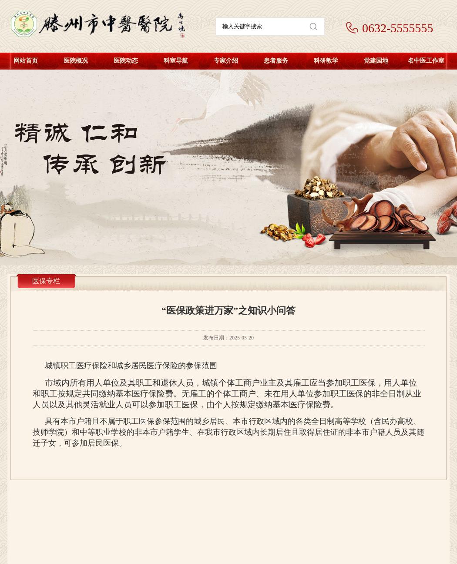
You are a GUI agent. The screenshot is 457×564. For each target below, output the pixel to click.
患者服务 (276, 60)
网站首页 (25, 60)
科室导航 (176, 60)
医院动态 (126, 60)
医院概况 (76, 60)
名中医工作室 (426, 60)
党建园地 (376, 60)
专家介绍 (226, 60)
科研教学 (326, 60)
